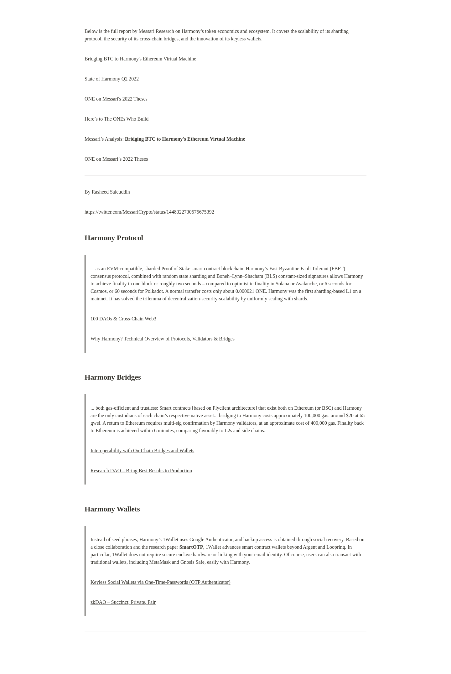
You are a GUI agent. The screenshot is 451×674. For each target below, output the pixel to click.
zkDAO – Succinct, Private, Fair (123, 602)
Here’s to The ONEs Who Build (116, 119)
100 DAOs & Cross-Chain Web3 (123, 318)
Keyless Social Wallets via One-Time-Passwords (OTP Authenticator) (161, 582)
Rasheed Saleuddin (111, 191)
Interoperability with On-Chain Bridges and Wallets (142, 450)
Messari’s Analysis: (165, 139)
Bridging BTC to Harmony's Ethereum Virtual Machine (140, 58)
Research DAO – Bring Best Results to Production (141, 470)
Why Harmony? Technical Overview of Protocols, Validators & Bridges (163, 338)
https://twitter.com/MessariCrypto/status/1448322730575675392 (149, 212)
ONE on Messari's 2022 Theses (116, 98)
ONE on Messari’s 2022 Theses (116, 159)
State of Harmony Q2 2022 (112, 78)
